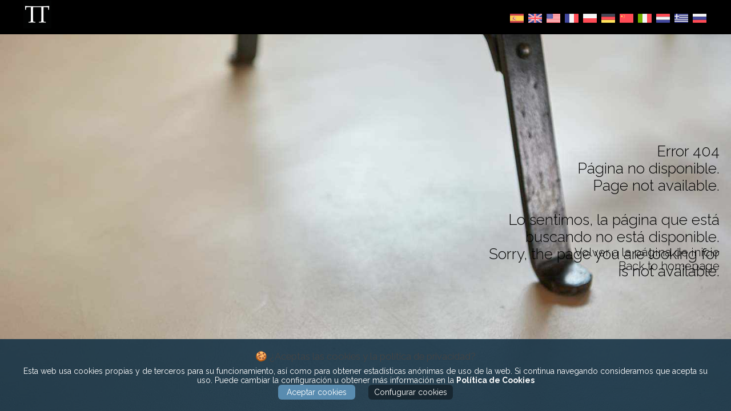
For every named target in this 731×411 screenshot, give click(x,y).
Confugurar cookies (410, 392)
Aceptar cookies (317, 392)
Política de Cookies (495, 380)
